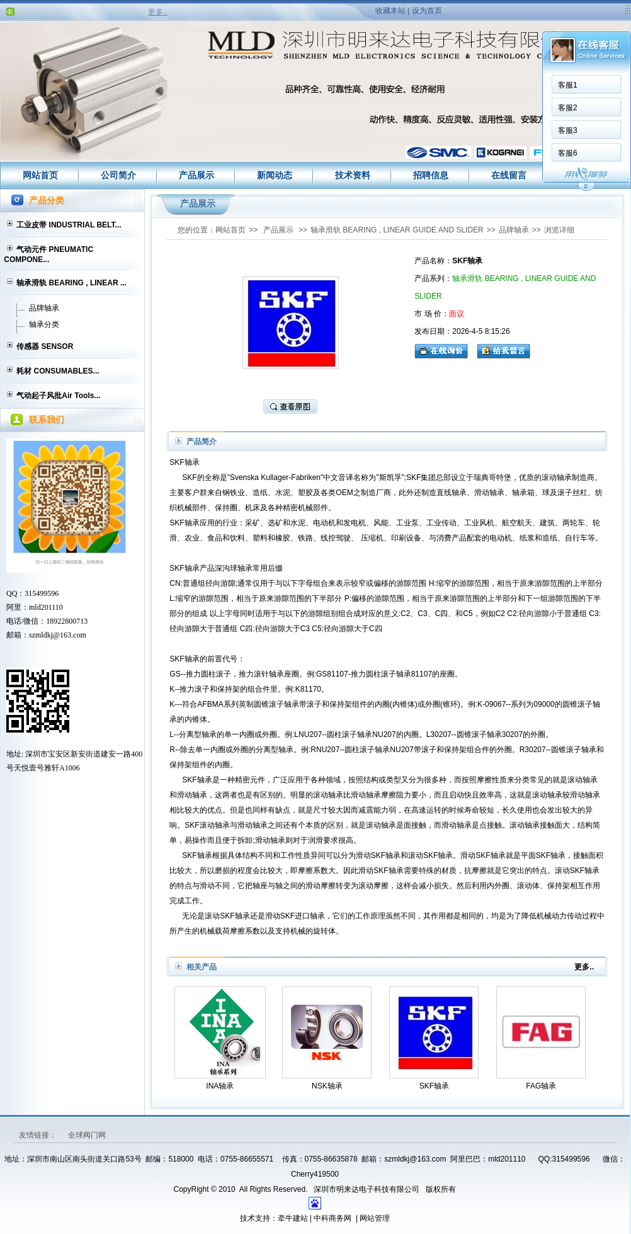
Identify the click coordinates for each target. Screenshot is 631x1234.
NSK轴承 (327, 1086)
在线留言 (508, 175)
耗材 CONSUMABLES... (57, 371)
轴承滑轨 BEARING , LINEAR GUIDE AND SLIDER (397, 230)
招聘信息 (430, 175)
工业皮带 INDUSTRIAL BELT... (68, 224)
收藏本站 (390, 10)
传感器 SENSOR (44, 346)
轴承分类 (44, 324)
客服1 (564, 85)
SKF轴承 (434, 1086)
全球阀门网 (87, 1135)
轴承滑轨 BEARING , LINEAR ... (71, 282)
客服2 (564, 107)
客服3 (564, 130)
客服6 (564, 153)
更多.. (158, 12)
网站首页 (40, 175)
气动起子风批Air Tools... (58, 395)
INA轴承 (220, 1086)
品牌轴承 (44, 308)
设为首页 (427, 10)
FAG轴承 (541, 1086)
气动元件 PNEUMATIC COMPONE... (48, 254)
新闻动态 (274, 175)
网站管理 (375, 1218)
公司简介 (118, 175)
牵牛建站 (293, 1218)
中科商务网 (332, 1218)
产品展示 (196, 175)
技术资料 (352, 175)
